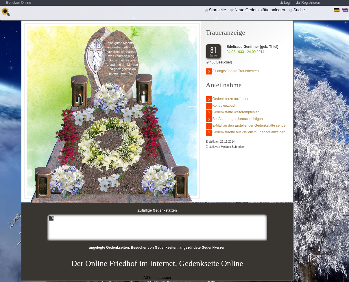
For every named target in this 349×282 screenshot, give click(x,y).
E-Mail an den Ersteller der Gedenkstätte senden (246, 126)
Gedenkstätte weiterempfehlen (233, 113)
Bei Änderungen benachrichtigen (234, 119)
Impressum (162, 278)
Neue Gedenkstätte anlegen (260, 10)
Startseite (218, 10)
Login (288, 3)
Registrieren (310, 3)
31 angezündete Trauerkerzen (232, 71)
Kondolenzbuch (221, 106)
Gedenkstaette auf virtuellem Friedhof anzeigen (245, 133)
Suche (299, 10)
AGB (147, 278)
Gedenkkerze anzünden (227, 99)
